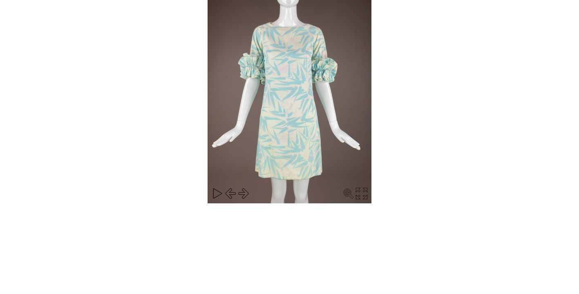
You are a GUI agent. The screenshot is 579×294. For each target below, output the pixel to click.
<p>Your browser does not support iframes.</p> (289, 101)
